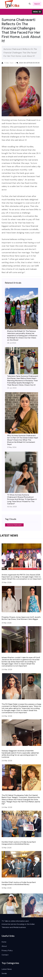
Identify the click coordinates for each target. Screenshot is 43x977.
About (4, 946)
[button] (37, 12)
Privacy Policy (7, 950)
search (37, 4)
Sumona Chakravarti (14, 525)
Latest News (7, 969)
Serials (4, 973)
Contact (5, 955)
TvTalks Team (9, 63)
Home (4, 942)
